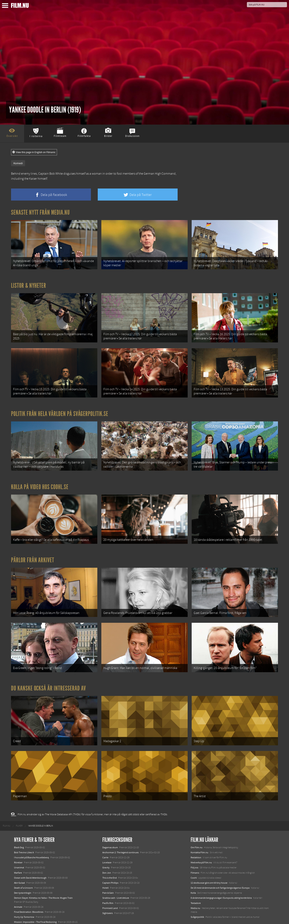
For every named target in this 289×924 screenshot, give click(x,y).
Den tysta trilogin (22, 877)
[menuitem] (6, 810)
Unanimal (19, 852)
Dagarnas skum (110, 831)
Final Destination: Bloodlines (28, 896)
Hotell (105, 872)
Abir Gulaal (19, 867)
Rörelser (18, 847)
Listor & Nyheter (28, 284)
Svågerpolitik (197, 901)
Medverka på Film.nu (201, 847)
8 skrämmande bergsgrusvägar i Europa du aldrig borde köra (221, 882)
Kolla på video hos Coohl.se (39, 480)
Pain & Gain (108, 877)
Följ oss (194, 852)
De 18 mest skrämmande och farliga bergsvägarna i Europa (220, 872)
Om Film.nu (197, 831)
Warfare (18, 857)
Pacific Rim (107, 887)
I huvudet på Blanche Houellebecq (31, 842)
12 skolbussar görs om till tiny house (209, 867)
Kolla (193, 877)
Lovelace (106, 847)
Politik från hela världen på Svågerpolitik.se (59, 408)
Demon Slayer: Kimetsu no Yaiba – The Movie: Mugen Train (43, 882)
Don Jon (106, 857)
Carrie (105, 842)
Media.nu (195, 892)
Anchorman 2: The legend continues (120, 837)
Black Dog (19, 831)
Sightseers (107, 897)
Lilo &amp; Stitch (22, 911)
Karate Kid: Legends (24, 916)
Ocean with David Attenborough (30, 862)
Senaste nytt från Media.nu (40, 212)
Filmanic (195, 857)
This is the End (109, 862)
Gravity (106, 852)
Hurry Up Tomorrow (24, 901)
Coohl (194, 862)
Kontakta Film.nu (199, 837)
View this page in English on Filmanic (34, 152)
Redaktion (196, 842)
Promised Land (110, 892)
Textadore (196, 887)
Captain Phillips (110, 867)
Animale (18, 891)
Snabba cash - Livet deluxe (115, 882)
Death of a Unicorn (23, 872)
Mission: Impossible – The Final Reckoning (35, 906)
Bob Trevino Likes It (24, 837)
